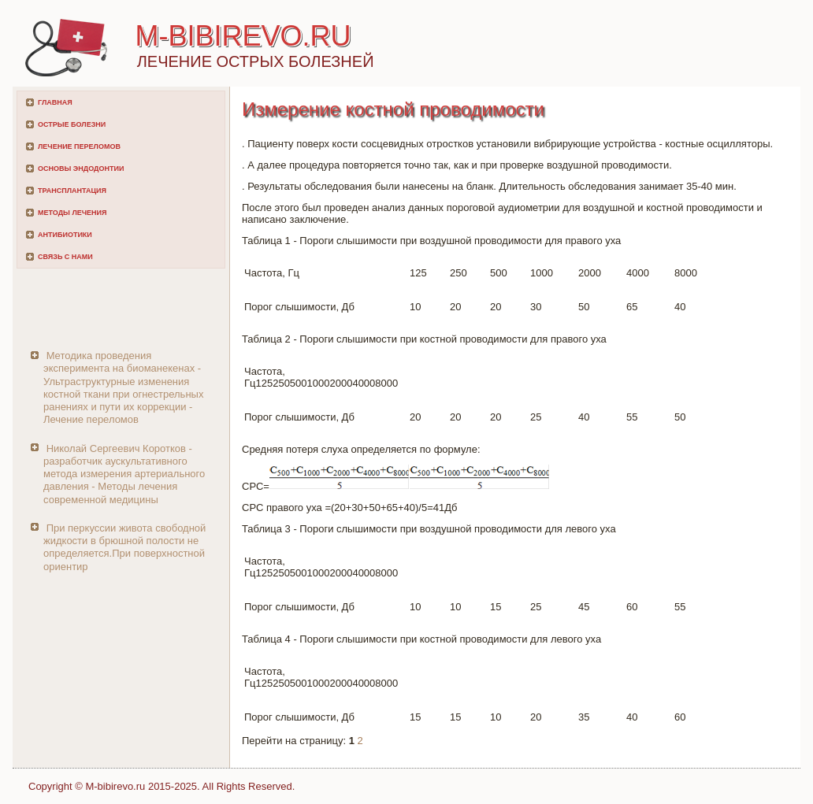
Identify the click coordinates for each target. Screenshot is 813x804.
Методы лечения (72, 213)
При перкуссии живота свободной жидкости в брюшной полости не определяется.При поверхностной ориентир (124, 547)
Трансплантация (72, 191)
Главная (55, 102)
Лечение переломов (79, 146)
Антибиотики (65, 235)
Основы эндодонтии (81, 168)
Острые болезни (72, 124)
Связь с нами (65, 257)
